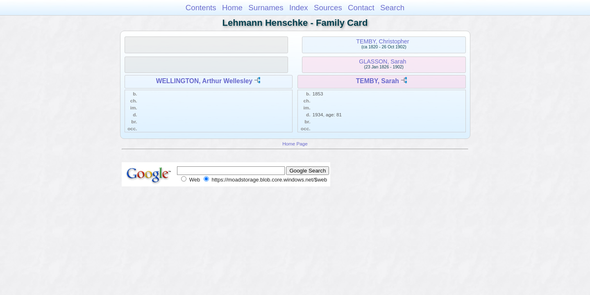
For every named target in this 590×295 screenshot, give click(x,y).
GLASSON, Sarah (382, 61)
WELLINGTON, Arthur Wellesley (204, 80)
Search (392, 7)
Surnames (265, 7)
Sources (328, 7)
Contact (361, 7)
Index (298, 7)
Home (232, 7)
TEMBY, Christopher (382, 41)
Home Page (295, 143)
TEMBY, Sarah (377, 80)
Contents (201, 7)
